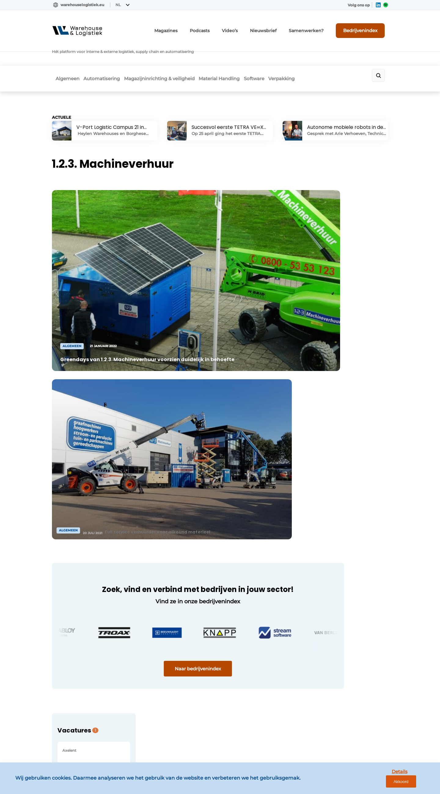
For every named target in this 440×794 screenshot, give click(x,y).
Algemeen (64, 54)
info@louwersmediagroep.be (352, 709)
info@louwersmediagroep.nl (351, 617)
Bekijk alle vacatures (336, 402)
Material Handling (232, 54)
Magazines (190, 26)
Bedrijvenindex (365, 26)
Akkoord (417, 784)
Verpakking (306, 54)
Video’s (248, 26)
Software (273, 54)
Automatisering (104, 54)
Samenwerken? (316, 26)
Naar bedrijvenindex (168, 437)
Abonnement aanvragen (163, 589)
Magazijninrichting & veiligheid (167, 54)
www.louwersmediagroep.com (354, 740)
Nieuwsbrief (279, 26)
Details (388, 784)
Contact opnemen (156, 601)
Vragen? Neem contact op (338, 510)
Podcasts (221, 26)
